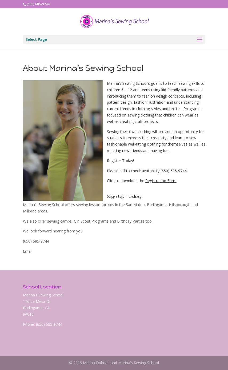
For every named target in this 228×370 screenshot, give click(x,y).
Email (27, 251)
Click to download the (126, 180)
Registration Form (161, 180)
